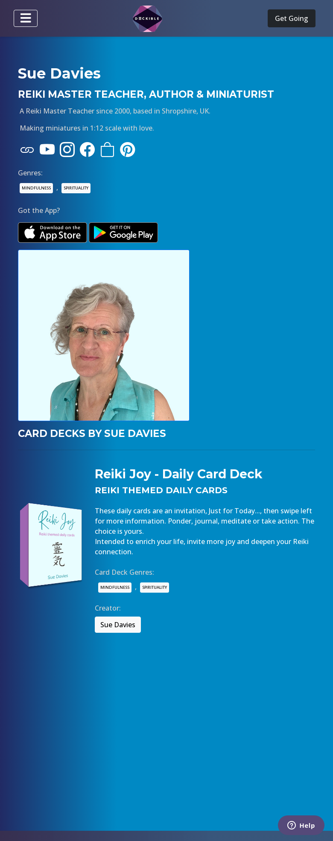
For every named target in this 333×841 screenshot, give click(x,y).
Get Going (291, 18)
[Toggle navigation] (26, 18)
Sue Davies (117, 624)
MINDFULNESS (36, 188)
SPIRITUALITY (76, 188)
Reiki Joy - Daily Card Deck (179, 474)
